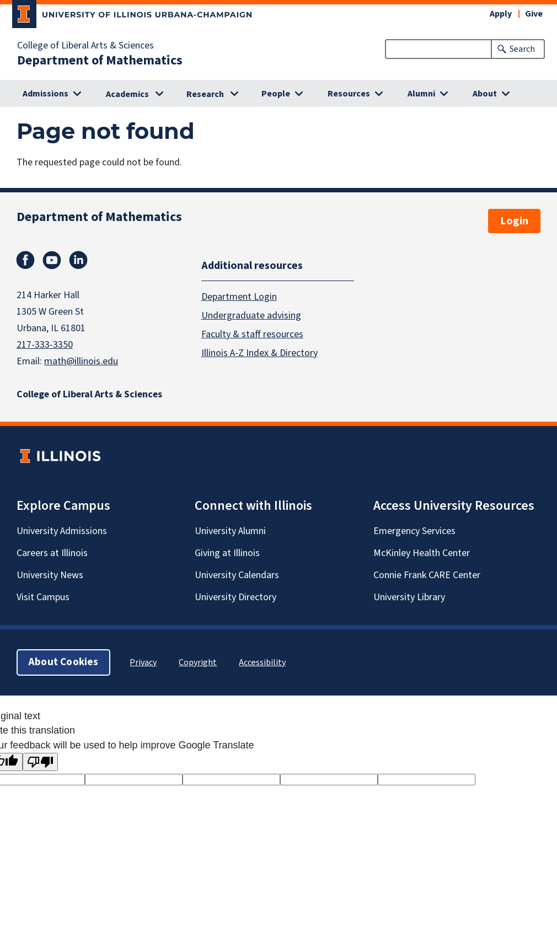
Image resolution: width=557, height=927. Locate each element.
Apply (501, 14)
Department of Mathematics (100, 60)
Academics (127, 94)
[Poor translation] (40, 762)
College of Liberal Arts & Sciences (85, 45)
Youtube (52, 260)
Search (522, 49)
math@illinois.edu (81, 361)
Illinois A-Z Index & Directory (259, 352)
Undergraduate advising (251, 315)
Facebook (25, 260)
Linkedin (78, 260)
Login (514, 221)
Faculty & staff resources (252, 334)
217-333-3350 (45, 345)
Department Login (239, 296)
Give (534, 14)
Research (205, 94)
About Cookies (63, 662)
